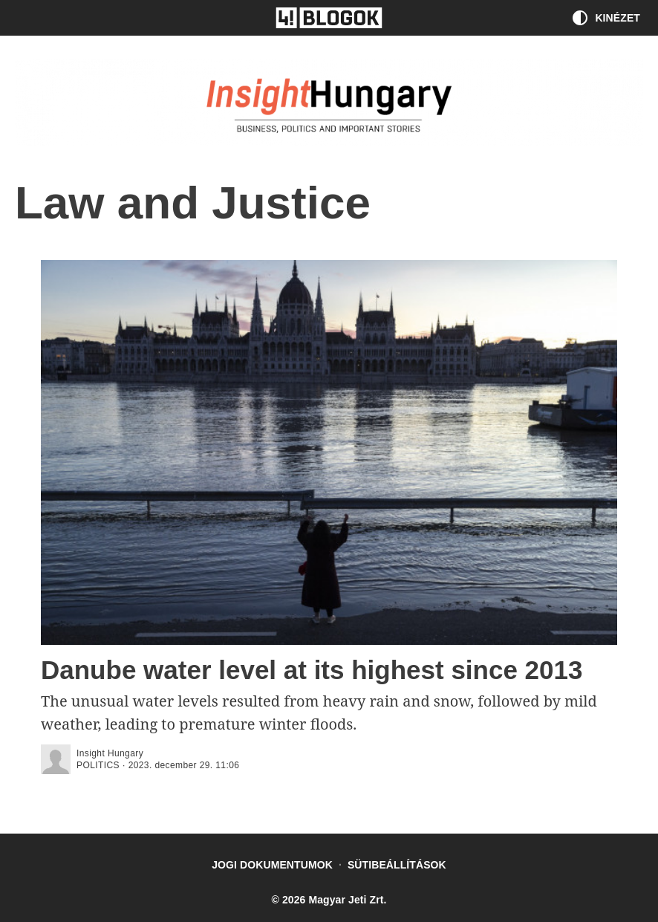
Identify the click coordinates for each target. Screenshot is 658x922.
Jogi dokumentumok (272, 865)
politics (98, 765)
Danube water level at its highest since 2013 (311, 669)
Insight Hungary (109, 753)
